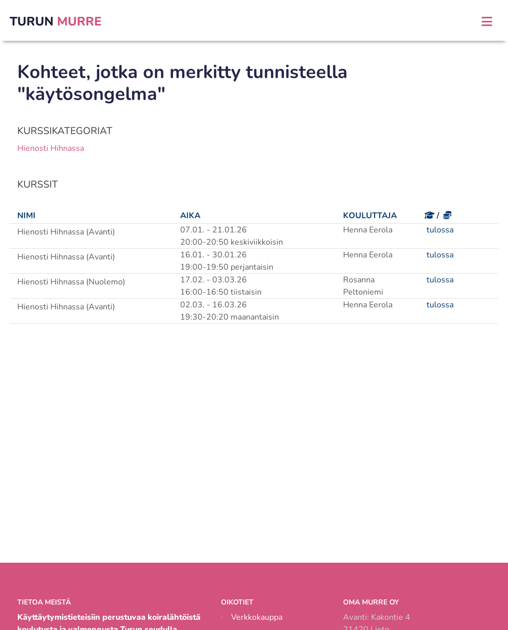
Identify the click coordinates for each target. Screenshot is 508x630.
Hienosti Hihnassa (50, 148)
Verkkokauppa (257, 617)
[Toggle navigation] (486, 21)
